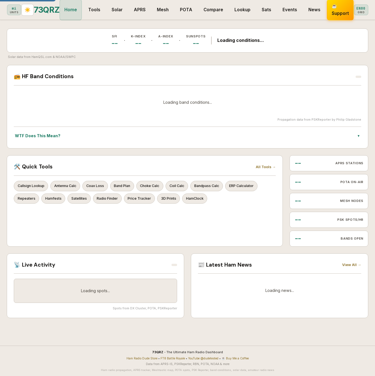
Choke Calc (165, 186)
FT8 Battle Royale (173, 358)
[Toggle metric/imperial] (335, 10)
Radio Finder (155, 200)
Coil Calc (196, 186)
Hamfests (95, 200)
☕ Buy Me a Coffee (235, 358)
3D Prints (222, 200)
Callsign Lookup (33, 186)
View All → (351, 265)
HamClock (251, 200)
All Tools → (266, 167)
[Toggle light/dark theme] (368, 9)
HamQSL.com (41, 57)
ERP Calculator (32, 200)
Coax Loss (104, 186)
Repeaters (66, 200)
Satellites (124, 200)
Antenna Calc (70, 186)
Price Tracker (190, 200)
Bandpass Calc (228, 186)
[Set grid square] (352, 10)
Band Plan (134, 186)
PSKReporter (321, 119)
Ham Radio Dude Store (141, 358)
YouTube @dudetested (203, 358)
